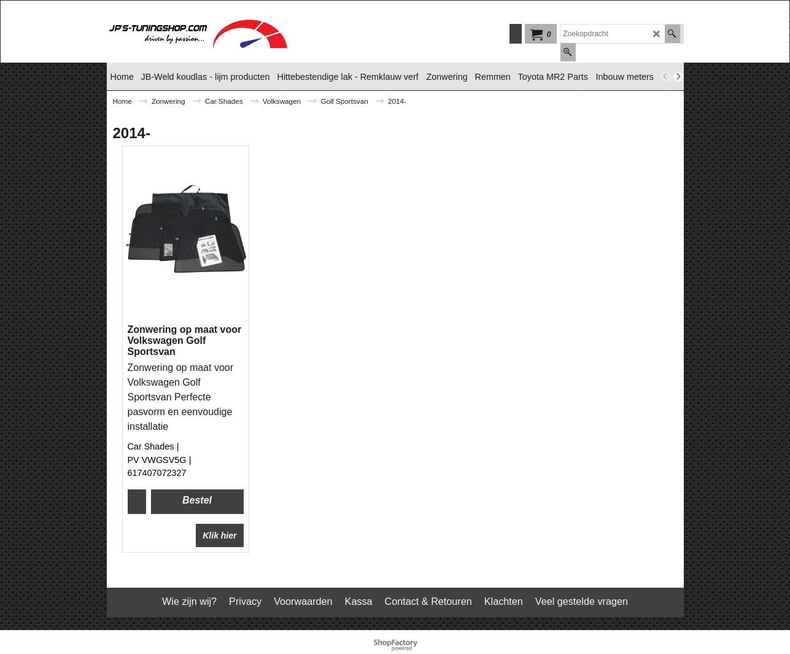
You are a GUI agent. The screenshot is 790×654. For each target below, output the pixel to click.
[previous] (666, 76)
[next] (678, 76)
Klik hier (219, 535)
